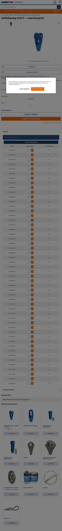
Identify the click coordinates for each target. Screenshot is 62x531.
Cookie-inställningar (24, 88)
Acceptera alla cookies (37, 88)
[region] (31, 85)
